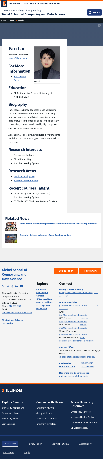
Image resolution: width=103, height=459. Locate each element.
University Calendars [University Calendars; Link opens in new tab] (46, 418)
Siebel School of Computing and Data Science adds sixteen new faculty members (58, 223)
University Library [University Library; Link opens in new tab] (79, 427)
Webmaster (8, 452)
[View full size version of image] (99, 25)
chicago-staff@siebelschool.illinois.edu (77, 356)
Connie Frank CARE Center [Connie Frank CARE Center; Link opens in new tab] (84, 422)
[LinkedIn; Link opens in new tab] (16, 286)
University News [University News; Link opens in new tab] (10, 418)
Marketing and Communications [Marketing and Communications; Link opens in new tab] (75, 372)
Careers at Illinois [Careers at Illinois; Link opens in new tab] (10, 413)
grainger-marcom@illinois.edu (73, 376)
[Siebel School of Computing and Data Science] (33, 14)
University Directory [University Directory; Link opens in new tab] (46, 423)
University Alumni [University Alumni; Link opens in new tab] (45, 407)
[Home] (3, 20)
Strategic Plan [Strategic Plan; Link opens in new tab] (43, 305)
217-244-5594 (88, 366)
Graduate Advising (68, 302)
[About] (12, 20)
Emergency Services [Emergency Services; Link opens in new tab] (81, 411)
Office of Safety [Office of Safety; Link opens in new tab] (67, 366)
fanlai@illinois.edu (17, 58)
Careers (40, 295)
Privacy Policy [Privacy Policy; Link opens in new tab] (35, 443)
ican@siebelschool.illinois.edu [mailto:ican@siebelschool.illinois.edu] (73, 315)
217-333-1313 (87, 363)
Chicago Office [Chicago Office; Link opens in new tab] (66, 347)
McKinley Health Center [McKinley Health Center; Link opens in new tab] (82, 417)
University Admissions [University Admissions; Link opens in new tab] (13, 407)
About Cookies (10, 444)
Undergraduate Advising (71, 289)
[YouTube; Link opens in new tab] (21, 286)
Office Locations (44, 299)
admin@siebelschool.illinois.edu (17, 312)
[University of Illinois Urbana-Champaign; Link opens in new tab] (30, 4)
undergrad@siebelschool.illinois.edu (76, 292)
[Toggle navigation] (94, 12)
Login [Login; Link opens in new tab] (27, 452)
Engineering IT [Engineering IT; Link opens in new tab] (66, 363)
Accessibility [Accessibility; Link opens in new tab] (85, 443)
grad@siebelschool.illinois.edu (73, 305)
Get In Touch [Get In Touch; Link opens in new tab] (65, 270)
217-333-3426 (15, 306)
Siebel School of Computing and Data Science (14, 274)
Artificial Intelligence (24, 176)
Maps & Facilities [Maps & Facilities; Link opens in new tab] (44, 302)
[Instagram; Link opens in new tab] (8, 286)
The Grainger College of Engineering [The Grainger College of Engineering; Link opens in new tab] (21, 10)
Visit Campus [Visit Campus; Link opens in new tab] (8, 423)
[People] (21, 20)
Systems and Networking (26, 180)
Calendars (41, 289)
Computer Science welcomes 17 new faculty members (45, 235)
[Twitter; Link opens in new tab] (3, 286)
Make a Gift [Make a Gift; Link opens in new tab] (90, 270)
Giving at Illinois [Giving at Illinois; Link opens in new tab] (44, 413)
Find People (42, 292)
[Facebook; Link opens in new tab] (12, 286)
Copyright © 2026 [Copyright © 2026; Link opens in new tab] (60, 443)
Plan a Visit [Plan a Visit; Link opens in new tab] (41, 308)
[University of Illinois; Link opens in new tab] (12, 390)
